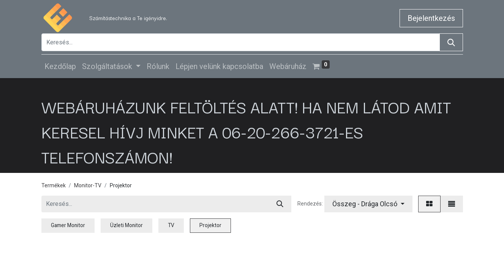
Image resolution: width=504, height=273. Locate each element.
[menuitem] (60, 66)
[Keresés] (451, 42)
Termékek (53, 185)
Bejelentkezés (431, 18)
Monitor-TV (87, 185)
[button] (368, 204)
